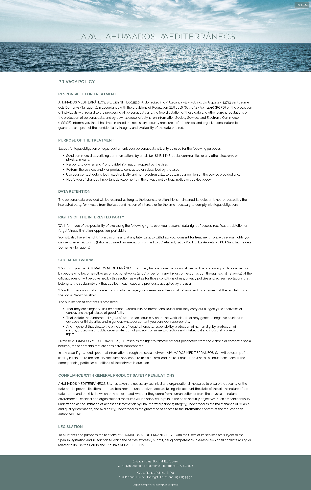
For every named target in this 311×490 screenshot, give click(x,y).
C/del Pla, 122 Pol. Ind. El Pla (155, 472)
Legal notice (139, 484)
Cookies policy (170, 484)
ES (298, 5)
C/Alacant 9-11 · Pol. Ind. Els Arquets (155, 461)
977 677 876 (185, 465)
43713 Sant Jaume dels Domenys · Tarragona (147, 465)
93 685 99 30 (183, 477)
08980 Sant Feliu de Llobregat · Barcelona (146, 477)
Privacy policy (154, 484)
